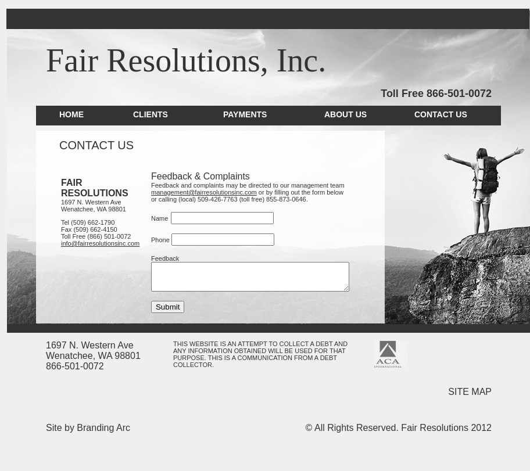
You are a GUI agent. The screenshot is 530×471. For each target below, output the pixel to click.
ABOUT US (345, 114)
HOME (71, 114)
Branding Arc (103, 428)
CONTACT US (440, 114)
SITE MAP (470, 392)
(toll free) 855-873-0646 (240, 199)
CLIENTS (150, 114)
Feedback (161, 258)
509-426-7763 (186, 199)
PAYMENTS (245, 114)
